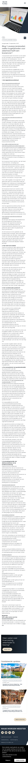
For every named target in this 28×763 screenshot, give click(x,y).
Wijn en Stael (4, 3)
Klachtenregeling (14, 739)
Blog (3, 37)
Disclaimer (15, 736)
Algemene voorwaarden (6, 736)
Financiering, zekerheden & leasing (9, 39)
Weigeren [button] (8, 760)
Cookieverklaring (4, 739)
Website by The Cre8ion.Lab (7, 742)
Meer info (7, 649)
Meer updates (20, 719)
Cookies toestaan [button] (20, 760)
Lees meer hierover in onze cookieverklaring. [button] (9, 755)
